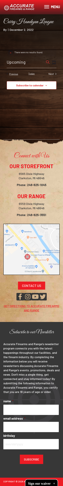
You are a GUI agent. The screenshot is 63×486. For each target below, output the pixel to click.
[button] (20, 296)
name (8, 401)
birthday (9, 435)
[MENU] (52, 7)
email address (14, 418)
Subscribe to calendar (30, 85)
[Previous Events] (12, 74)
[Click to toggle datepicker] (17, 62)
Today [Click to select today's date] (31, 73)
